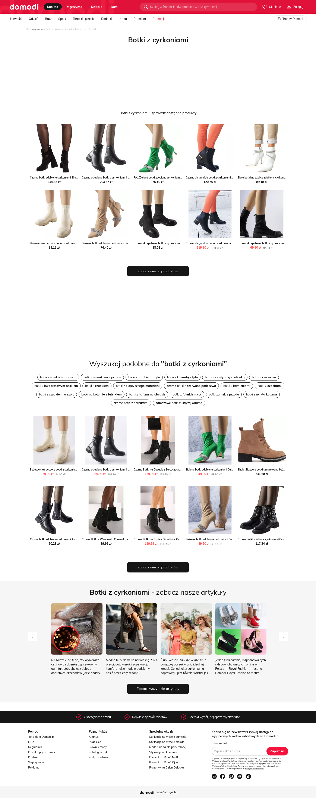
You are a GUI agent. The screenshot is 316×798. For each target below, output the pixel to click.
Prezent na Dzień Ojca (163, 762)
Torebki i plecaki (83, 19)
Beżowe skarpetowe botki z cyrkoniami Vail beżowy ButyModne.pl (70, 243)
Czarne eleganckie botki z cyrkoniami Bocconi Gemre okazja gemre (226, 243)
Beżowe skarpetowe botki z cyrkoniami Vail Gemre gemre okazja (69, 469)
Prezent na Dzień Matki (164, 757)
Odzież (33, 19)
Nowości (16, 19)
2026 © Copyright (166, 792)
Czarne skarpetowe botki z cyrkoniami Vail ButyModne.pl (168, 243)
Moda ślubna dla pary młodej (167, 747)
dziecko (96, 7)
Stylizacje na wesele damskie (167, 736)
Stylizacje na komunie (163, 752)
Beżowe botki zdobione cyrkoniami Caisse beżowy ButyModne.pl (121, 243)
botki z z (58, 377)
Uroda (122, 19)
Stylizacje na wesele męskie (166, 741)
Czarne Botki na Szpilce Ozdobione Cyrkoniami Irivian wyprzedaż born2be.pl (180, 539)
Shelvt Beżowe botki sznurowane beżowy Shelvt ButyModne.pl (276, 469)
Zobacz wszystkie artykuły (158, 688)
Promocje (159, 19)
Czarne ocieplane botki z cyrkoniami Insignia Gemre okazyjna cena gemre (126, 469)
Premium (140, 19)
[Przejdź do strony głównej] (24, 7)
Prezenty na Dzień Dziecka (166, 767)
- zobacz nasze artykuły (158, 592)
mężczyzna (74, 7)
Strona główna (34, 29)
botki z (225, 377)
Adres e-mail (219, 743)
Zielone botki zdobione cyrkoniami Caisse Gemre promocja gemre (225, 469)
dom (114, 7)
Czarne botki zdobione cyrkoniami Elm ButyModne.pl (61, 177)
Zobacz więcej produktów (158, 271)
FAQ (31, 741)
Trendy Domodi (290, 19)
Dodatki (106, 19)
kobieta (52, 7)
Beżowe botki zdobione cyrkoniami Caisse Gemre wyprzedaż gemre (227, 539)
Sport (62, 19)
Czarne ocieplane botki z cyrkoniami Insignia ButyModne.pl (117, 177)
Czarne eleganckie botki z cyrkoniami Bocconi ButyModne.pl (222, 177)
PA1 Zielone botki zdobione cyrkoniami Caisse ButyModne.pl (170, 177)
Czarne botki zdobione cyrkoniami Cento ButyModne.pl (271, 539)
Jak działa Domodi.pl (41, 736)
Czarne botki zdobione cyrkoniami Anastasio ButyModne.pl (65, 539)
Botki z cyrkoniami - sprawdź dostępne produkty (158, 113)
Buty (48, 19)
